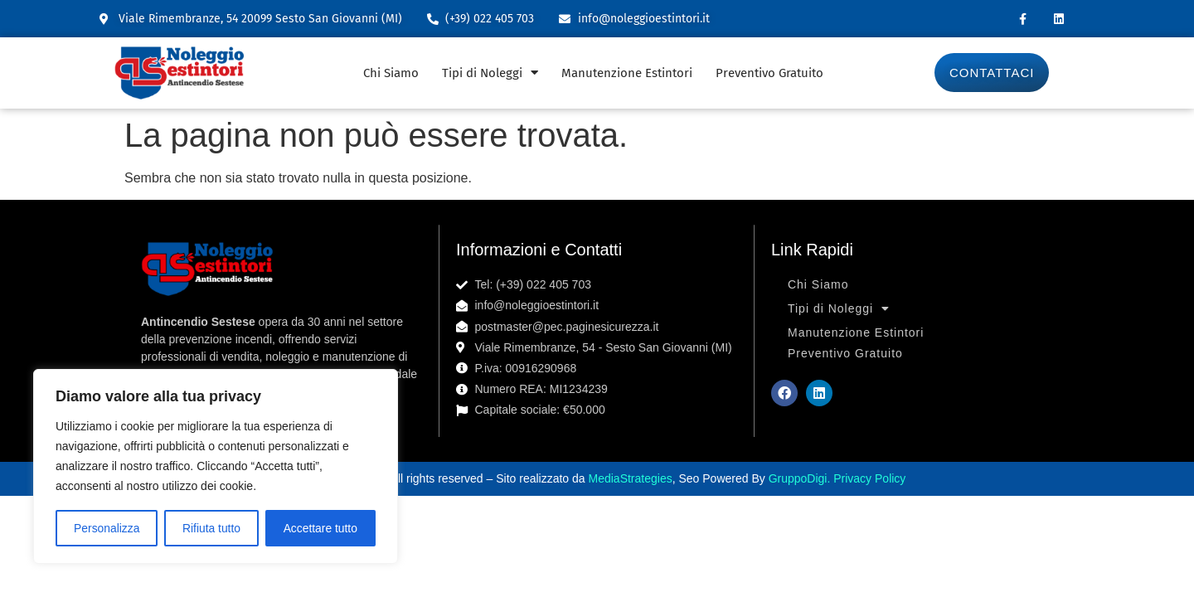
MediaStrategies (630, 478)
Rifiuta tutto (211, 528)
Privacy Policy (869, 478)
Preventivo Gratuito (769, 73)
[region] (215, 467)
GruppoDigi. (801, 478)
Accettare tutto (320, 528)
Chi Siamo (391, 73)
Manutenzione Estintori (626, 73)
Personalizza (106, 528)
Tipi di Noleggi (490, 72)
